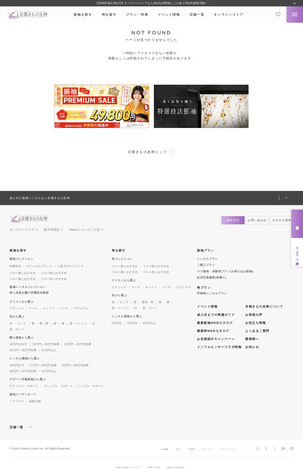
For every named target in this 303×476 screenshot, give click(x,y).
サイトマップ (192, 448)
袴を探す (109, 14)
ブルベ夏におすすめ (22, 279)
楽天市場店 (51, 229)
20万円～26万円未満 (77, 344)
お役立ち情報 (255, 323)
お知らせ (252, 347)
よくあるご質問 (257, 331)
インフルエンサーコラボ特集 (219, 347)
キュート (49, 308)
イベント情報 (169, 14)
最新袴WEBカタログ (213, 331)
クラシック (16, 308)
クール (33, 308)
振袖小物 (35, 401)
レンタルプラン (207, 258)
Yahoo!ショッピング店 (84, 229)
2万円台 (117, 323)
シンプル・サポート (91, 386)
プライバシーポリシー (222, 448)
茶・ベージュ (78, 323)
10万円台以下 (18, 344)
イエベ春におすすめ (22, 273)
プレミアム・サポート (58, 386)
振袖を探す (83, 14)
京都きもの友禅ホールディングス (117, 467)
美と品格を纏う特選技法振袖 (29, 292)
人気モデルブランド (71, 266)
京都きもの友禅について (264, 306)
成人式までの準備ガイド (216, 315)
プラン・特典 (137, 14)
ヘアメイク (16, 401)
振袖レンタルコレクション (27, 287)
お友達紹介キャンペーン (216, 339)
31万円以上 (48, 350)
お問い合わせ (257, 220)
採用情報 (170, 448)
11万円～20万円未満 (43, 365)
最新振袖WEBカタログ (215, 323)
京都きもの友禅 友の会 (188, 467)
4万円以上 (149, 323)
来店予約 (233, 220)
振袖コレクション (21, 258)
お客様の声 (254, 315)
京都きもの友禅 (156, 467)
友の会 (153, 448)
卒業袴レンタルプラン (212, 293)
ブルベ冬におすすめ (54, 279)
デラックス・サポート (23, 386)
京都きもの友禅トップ (151, 152)
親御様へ (252, 339)
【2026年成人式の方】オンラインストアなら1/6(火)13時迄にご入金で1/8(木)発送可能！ (151, 3)
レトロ (64, 308)
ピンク (22, 323)
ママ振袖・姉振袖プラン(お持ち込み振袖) (225, 271)
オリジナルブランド (39, 266)
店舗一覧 (197, 14)
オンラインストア (228, 14)
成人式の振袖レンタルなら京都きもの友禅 (39, 198)
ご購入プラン (206, 265)
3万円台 (132, 323)
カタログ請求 (297, 252)
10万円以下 (16, 365)
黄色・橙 (147, 302)
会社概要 (135, 448)
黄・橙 (44, 323)
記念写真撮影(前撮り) (211, 277)
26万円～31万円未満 (22, 350)
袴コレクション (122, 258)
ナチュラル (81, 308)
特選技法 (15, 266)
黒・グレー (16, 329)
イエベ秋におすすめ (54, 273)
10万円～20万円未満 (45, 344)
